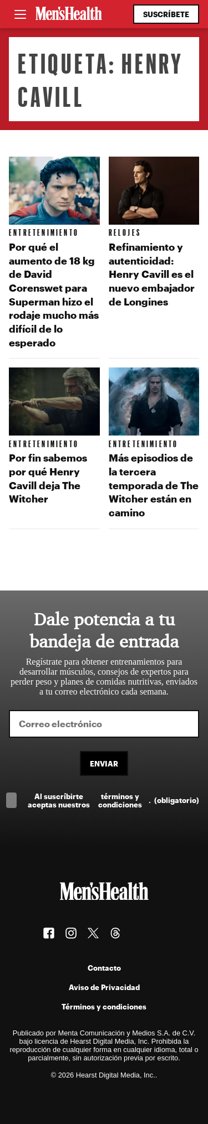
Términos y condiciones (104, 1006)
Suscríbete (166, 14)
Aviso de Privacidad (104, 987)
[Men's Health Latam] (68, 14)
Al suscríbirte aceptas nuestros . (113, 800)
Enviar (104, 763)
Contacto (104, 968)
